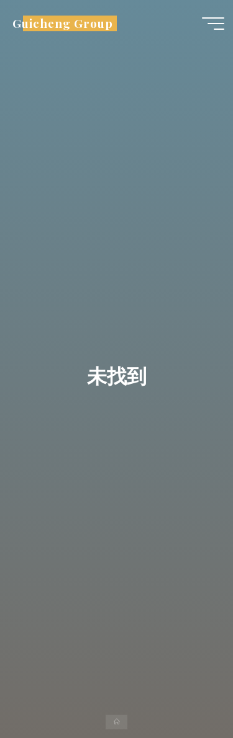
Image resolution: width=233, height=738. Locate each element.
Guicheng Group (62, 23)
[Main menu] (213, 23)
